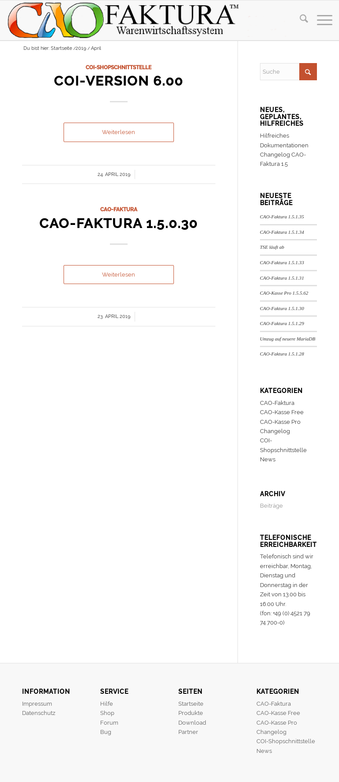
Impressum (37, 703)
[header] (152, 20)
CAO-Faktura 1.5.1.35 (282, 216)
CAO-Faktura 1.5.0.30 (118, 223)
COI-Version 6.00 (118, 81)
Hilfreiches (274, 135)
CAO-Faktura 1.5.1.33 (282, 262)
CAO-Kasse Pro (280, 422)
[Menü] (320, 20)
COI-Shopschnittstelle (118, 67)
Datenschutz (38, 713)
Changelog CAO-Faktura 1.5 (283, 159)
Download (192, 722)
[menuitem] (299, 20)
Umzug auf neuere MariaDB (288, 338)
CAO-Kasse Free (282, 412)
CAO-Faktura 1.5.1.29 (282, 323)
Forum (109, 722)
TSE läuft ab (272, 247)
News (267, 459)
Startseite (190, 703)
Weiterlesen (118, 132)
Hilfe (106, 703)
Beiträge (271, 505)
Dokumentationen (284, 145)
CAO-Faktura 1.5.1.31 (282, 278)
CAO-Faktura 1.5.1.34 (282, 232)
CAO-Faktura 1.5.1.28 (282, 353)
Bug (105, 732)
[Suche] (299, 20)
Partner (188, 732)
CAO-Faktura (118, 209)
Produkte (190, 713)
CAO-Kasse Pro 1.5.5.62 (284, 293)
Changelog (275, 431)
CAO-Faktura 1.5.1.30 (282, 308)
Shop (107, 713)
